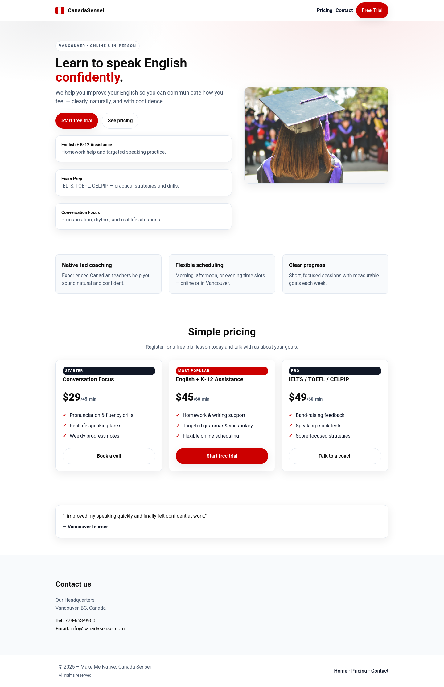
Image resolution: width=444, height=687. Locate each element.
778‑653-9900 (80, 621)
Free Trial (372, 10)
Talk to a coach (335, 456)
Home (340, 671)
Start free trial (76, 120)
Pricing (325, 10)
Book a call (109, 456)
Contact (344, 10)
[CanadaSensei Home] (80, 10)
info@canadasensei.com (97, 629)
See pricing (120, 120)
